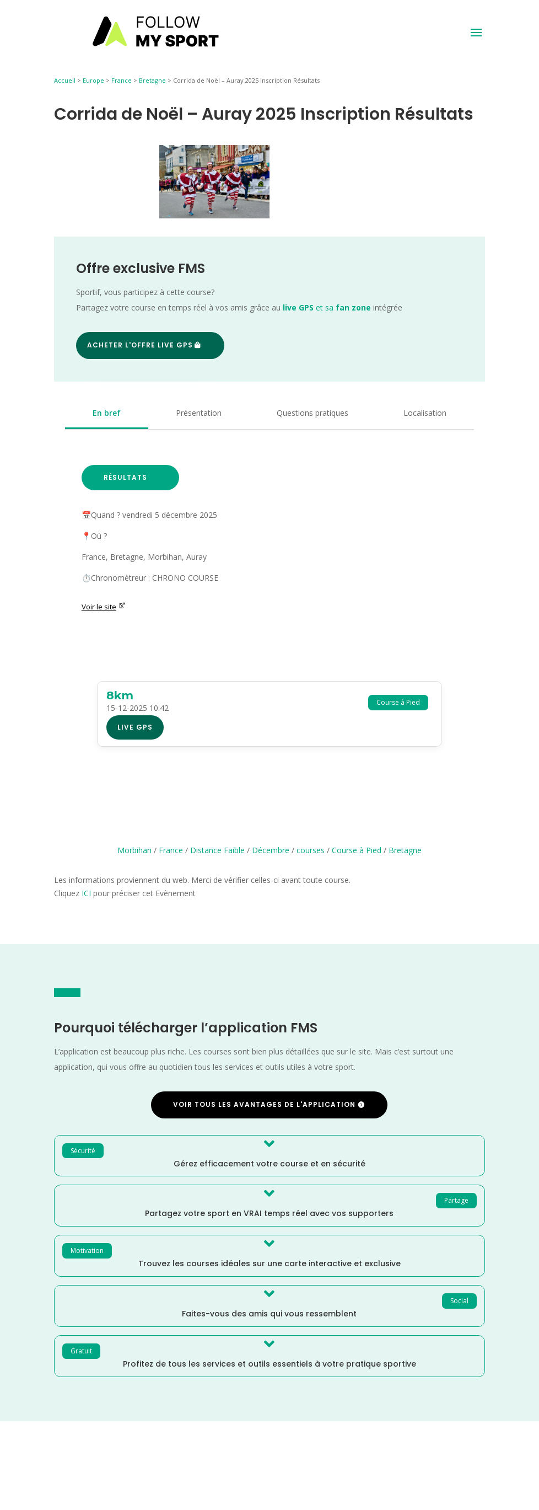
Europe (93, 80)
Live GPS (135, 727)
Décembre (270, 850)
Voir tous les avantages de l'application (264, 1104)
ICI (86, 893)
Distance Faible (217, 850)
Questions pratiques (312, 413)
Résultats (125, 477)
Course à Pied (356, 850)
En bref (107, 413)
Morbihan (134, 850)
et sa (327, 307)
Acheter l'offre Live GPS (140, 345)
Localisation (424, 413)
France (121, 80)
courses (311, 850)
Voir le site (104, 607)
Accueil (65, 80)
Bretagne (152, 80)
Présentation (199, 413)
